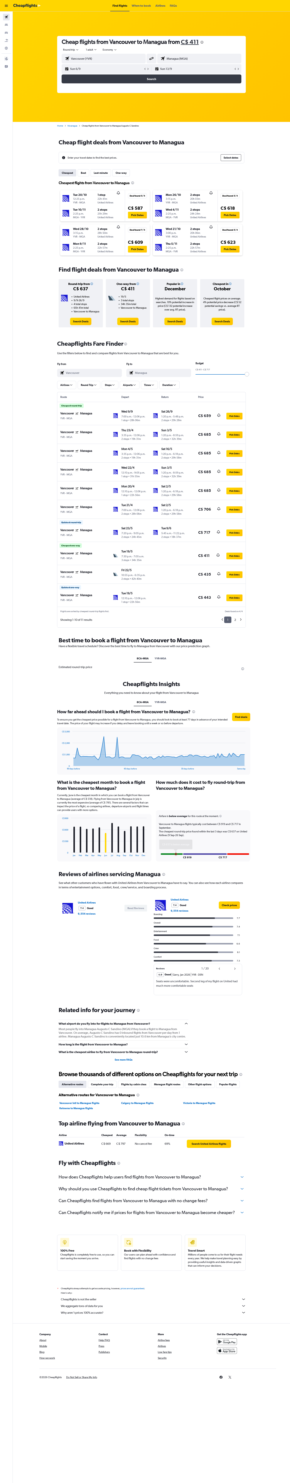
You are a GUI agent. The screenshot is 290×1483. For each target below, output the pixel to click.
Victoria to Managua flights (199, 1103)
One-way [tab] (121, 172)
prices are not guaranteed (132, 1288)
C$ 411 (190, 41)
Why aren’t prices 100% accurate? (153, 1312)
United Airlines (87, 902)
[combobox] (71, 50)
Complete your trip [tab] (102, 1084)
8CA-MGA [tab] (143, 658)
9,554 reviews (86, 913)
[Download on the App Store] (227, 1350)
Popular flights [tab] (228, 1084)
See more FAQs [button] (123, 1059)
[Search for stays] (6, 25)
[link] (80, 321)
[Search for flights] (6, 17)
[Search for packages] (6, 40)
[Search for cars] (6, 32)
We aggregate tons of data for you (153, 1306)
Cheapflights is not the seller (153, 1299)
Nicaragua (72, 125)
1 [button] (227, 620)
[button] (6, 6)
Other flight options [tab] (199, 1084)
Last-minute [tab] (101, 172)
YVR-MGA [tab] (160, 658)
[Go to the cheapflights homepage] (27, 6)
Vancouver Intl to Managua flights (79, 1103)
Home (60, 125)
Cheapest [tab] (67, 172)
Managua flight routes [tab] (167, 1084)
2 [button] (235, 620)
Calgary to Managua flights (137, 1103)
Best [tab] (83, 172)
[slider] (247, 374)
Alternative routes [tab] (72, 1084)
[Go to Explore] (6, 48)
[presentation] (202, 42)
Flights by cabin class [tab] (133, 1084)
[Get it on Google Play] (227, 1341)
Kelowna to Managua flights (76, 1108)
